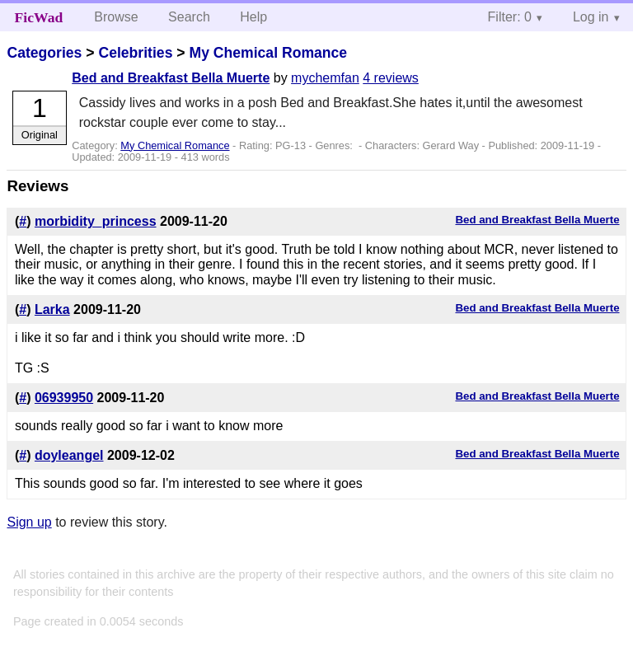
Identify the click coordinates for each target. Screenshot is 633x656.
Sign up (29, 522)
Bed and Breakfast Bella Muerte (171, 78)
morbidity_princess (96, 221)
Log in (591, 17)
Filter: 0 (510, 17)
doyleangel (69, 455)
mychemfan (325, 78)
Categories (44, 53)
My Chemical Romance (268, 53)
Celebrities (135, 53)
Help (253, 17)
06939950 (64, 398)
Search (189, 17)
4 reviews (391, 78)
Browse (116, 17)
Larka (52, 309)
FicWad (39, 17)
